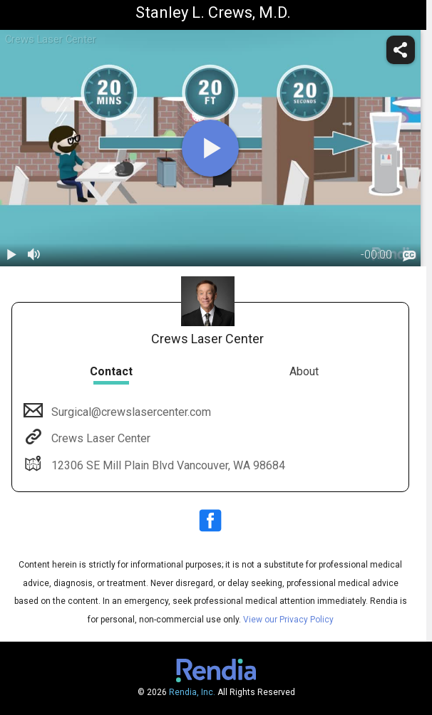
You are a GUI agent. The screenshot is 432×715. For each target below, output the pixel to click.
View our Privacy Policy (288, 620)
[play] (210, 148)
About (304, 371)
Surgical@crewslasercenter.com (129, 412)
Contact (111, 371)
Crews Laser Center (99, 438)
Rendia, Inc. (192, 692)
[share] (400, 50)
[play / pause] (11, 255)
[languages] (409, 255)
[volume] (34, 255)
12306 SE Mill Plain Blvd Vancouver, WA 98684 (166, 465)
